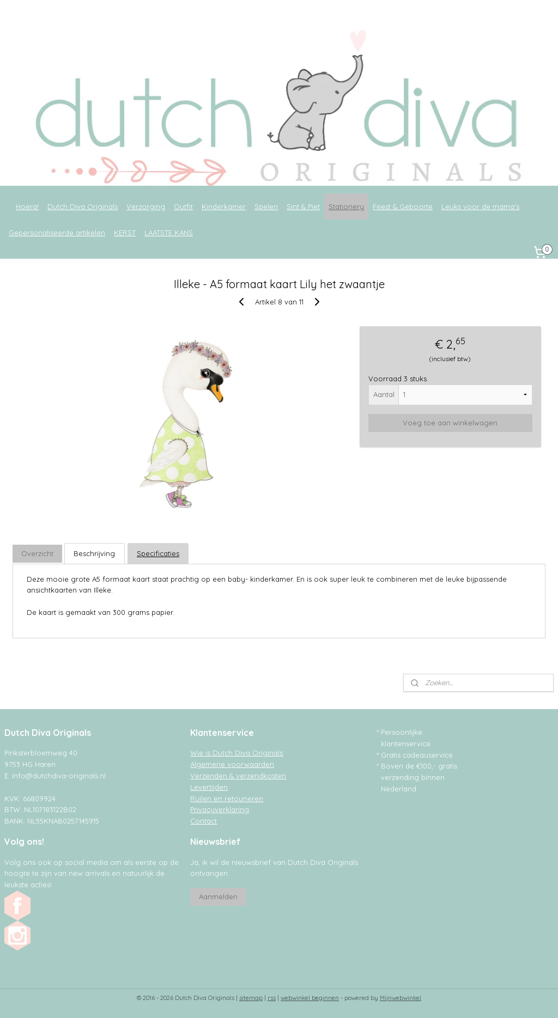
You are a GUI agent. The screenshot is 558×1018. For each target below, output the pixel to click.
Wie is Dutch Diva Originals (236, 752)
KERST (125, 232)
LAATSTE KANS (168, 232)
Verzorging (145, 206)
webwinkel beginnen (310, 998)
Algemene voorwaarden (232, 764)
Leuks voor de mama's (480, 206)
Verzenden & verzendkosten (238, 775)
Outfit (183, 206)
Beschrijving (94, 554)
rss (272, 998)
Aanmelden (218, 896)
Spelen (266, 206)
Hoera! (27, 206)
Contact (203, 820)
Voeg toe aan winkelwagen (450, 422)
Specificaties (158, 554)
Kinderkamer (224, 206)
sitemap (251, 998)
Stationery (346, 206)
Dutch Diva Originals (82, 206)
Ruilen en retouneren (226, 798)
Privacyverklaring (219, 809)
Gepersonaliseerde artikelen (57, 232)
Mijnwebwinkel (400, 998)
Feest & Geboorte (403, 206)
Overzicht (37, 554)
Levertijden (209, 787)
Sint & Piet (303, 206)
